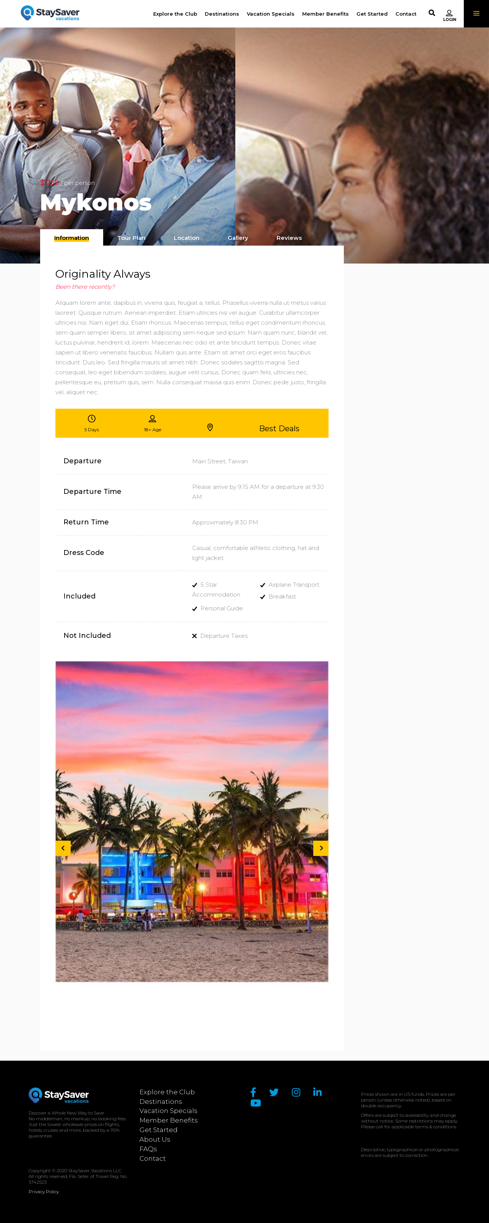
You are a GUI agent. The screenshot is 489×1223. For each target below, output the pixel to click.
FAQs (148, 1149)
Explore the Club (167, 1092)
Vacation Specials (168, 1111)
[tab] (71, 237)
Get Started (158, 1130)
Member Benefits (168, 1120)
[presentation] (71, 238)
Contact (152, 1158)
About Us (154, 1139)
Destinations (160, 1101)
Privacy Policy (44, 1191)
